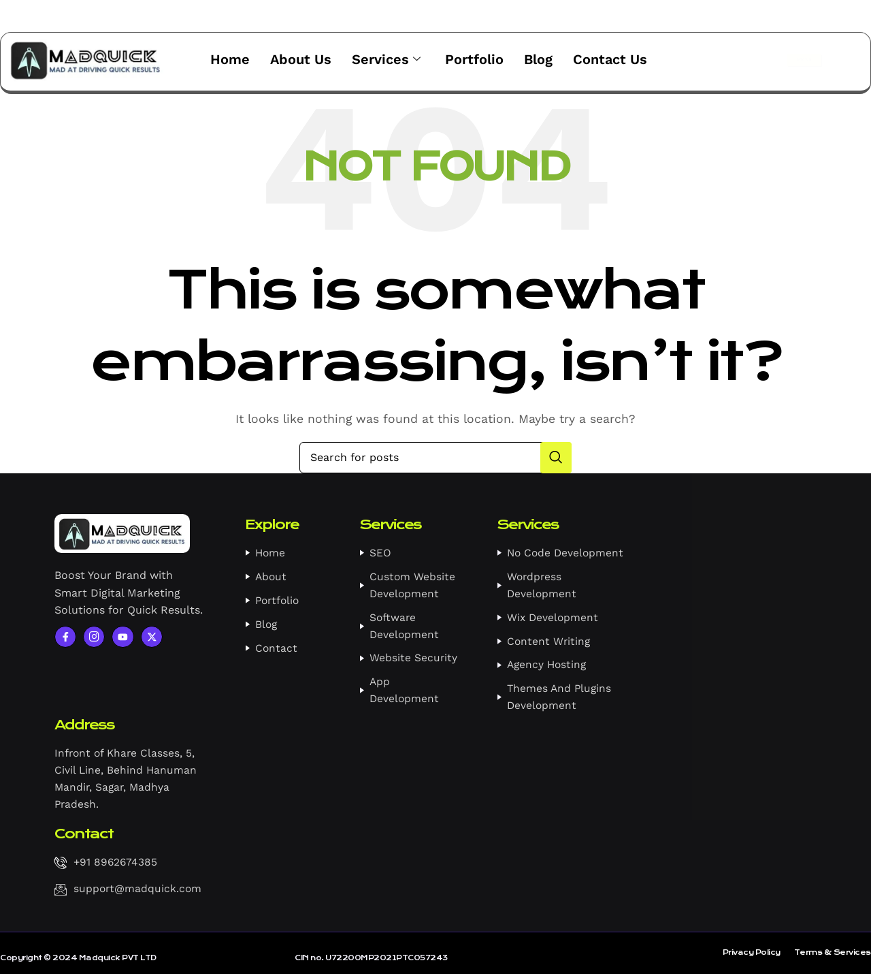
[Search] (435, 457)
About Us (300, 58)
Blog (538, 58)
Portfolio (474, 58)
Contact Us (610, 58)
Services (386, 59)
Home (230, 58)
